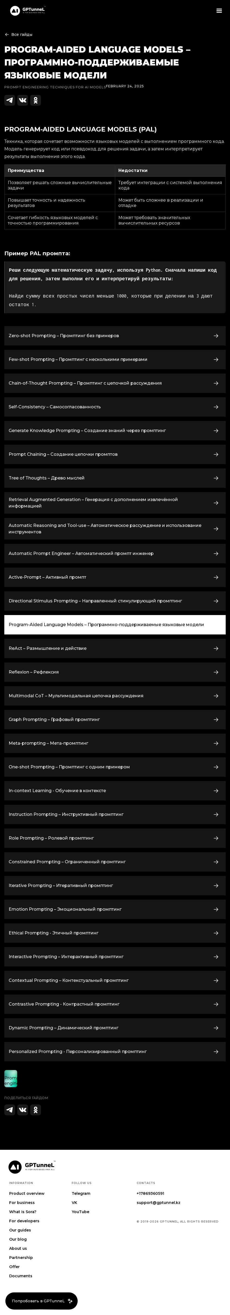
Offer (14, 1266)
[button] (219, 10)
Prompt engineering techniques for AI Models (55, 87)
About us (18, 1248)
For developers (24, 1221)
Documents (20, 1275)
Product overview (26, 1193)
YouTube (80, 1211)
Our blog (18, 1239)
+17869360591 (150, 1193)
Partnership (21, 1257)
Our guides (20, 1230)
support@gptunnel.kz (158, 1202)
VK (74, 1202)
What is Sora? (22, 1211)
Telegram (81, 1193)
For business (22, 1202)
